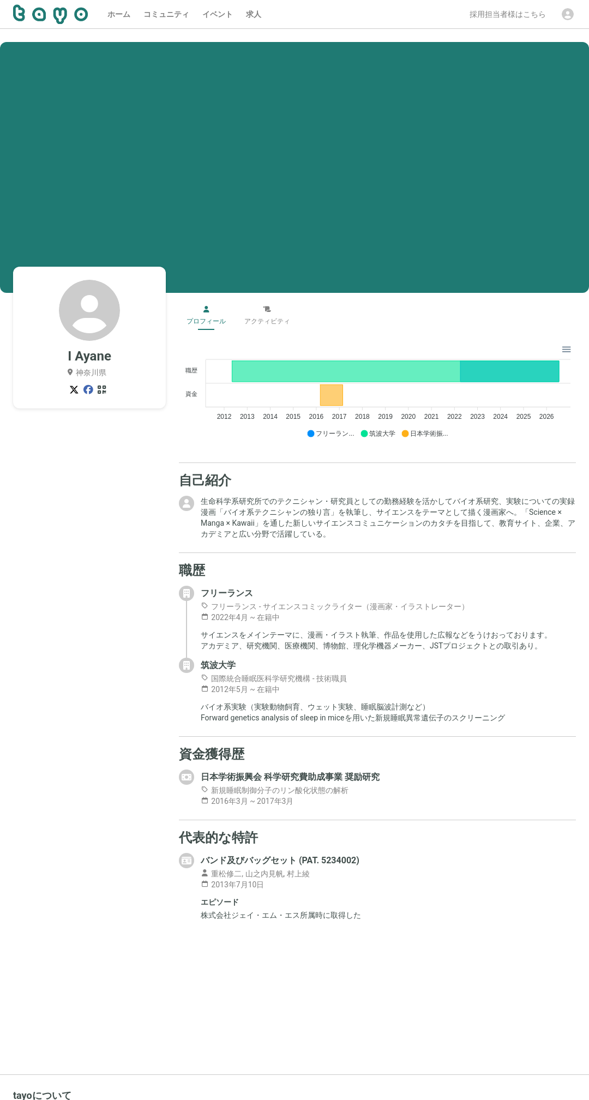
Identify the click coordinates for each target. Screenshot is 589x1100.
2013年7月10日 (232, 884)
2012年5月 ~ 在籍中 (240, 689)
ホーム (118, 14)
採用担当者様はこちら (508, 14)
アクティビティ (267, 315)
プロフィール (206, 315)
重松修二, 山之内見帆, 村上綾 (255, 873)
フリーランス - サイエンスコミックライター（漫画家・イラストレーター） (335, 606)
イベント (217, 14)
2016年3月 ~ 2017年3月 (247, 801)
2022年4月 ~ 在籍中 (240, 617)
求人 (253, 14)
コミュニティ (166, 14)
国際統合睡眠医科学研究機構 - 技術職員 (274, 678)
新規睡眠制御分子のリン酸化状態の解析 (274, 790)
